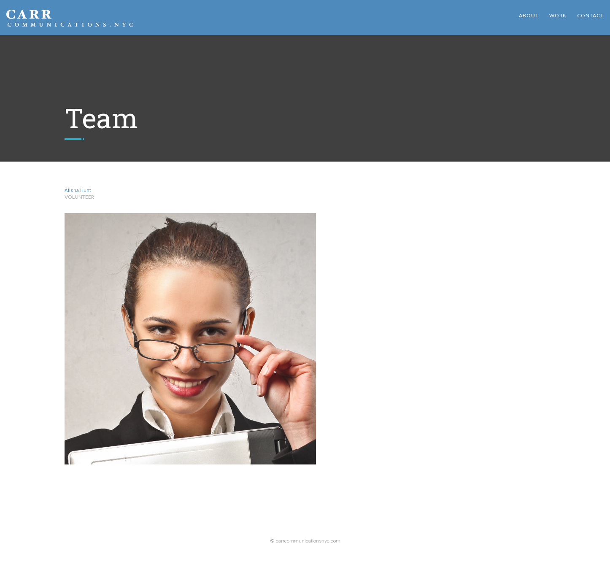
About (529, 15)
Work (558, 15)
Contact (590, 15)
